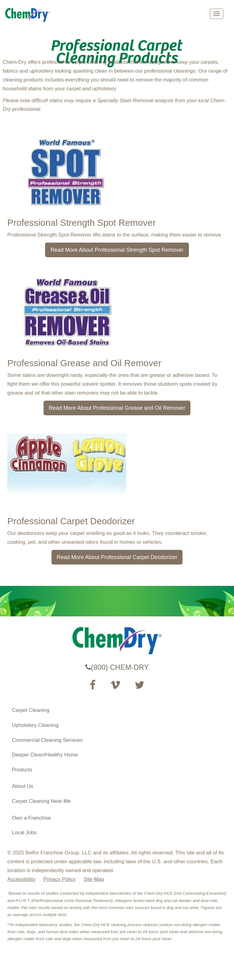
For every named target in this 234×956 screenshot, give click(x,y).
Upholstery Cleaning (35, 725)
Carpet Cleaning (30, 710)
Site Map (93, 879)
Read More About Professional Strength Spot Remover (116, 250)
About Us (22, 786)
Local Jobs (24, 832)
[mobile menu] (216, 14)
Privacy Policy (60, 879)
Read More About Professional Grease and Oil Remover (117, 408)
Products (22, 770)
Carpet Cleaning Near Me (41, 801)
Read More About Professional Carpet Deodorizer (117, 557)
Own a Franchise (31, 818)
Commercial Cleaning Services (47, 740)
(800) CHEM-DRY (117, 667)
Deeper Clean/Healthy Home (45, 755)
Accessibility (21, 879)
